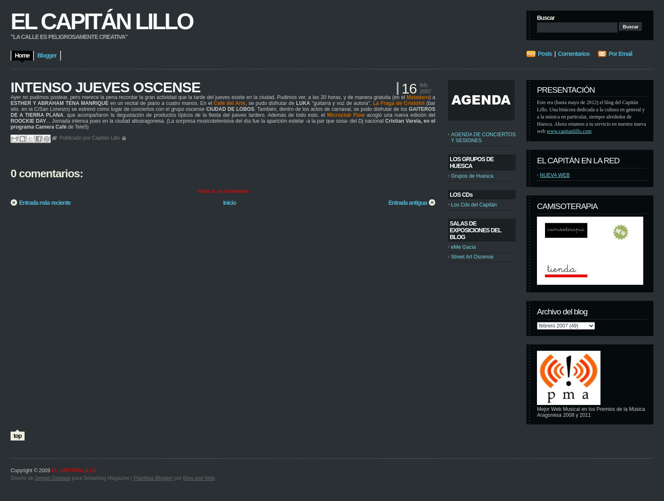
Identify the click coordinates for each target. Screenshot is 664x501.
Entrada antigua (407, 202)
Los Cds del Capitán (474, 205)
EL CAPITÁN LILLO (102, 21)
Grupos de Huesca (472, 176)
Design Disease (52, 478)
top (18, 435)
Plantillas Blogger (153, 478)
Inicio (229, 202)
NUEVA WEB (555, 175)
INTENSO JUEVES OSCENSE (105, 87)
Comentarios (574, 53)
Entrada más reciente (45, 202)
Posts (545, 53)
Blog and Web (199, 478)
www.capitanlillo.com (569, 131)
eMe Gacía (463, 247)
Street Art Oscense (472, 257)
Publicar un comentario (223, 191)
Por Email (620, 53)
